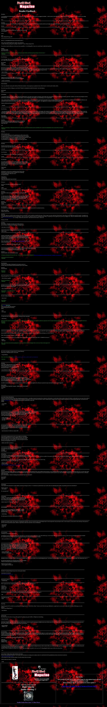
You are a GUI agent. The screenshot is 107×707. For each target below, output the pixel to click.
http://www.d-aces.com (8, 400)
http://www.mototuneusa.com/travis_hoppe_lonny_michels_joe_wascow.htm (47, 255)
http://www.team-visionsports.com (18, 240)
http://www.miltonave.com (8, 217)
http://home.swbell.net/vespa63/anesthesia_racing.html (11, 465)
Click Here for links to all (70, 686)
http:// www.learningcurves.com (7, 574)
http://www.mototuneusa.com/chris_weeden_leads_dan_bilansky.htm (25, 356)
